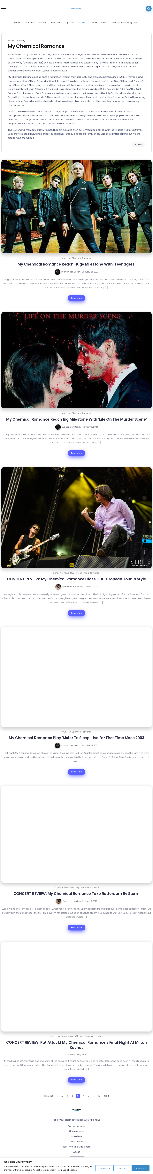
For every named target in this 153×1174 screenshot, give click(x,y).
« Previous (47, 1095)
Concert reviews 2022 (63, 573)
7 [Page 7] (83, 1095)
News (63, 258)
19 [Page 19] (99, 1095)
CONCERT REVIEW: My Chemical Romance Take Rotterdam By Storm (76, 893)
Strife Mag (76, 8)
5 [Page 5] (72, 1095)
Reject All (122, 1168)
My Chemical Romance (80, 258)
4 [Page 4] (67, 1095)
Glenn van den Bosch (72, 586)
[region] (76, 1166)
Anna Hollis (69, 1054)
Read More (76, 298)
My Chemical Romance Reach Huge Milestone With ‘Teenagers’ (76, 264)
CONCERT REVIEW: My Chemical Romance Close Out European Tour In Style (76, 579)
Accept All (140, 1168)
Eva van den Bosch (70, 271)
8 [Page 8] (88, 1095)
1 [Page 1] (57, 1095)
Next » (107, 1095)
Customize (102, 1168)
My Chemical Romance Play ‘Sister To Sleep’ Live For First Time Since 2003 (76, 737)
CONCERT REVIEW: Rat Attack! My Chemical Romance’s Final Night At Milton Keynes (76, 1045)
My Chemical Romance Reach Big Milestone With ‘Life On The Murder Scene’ (76, 419)
